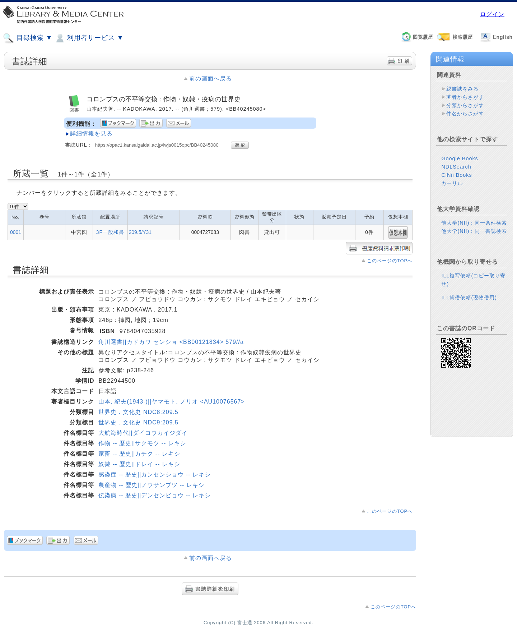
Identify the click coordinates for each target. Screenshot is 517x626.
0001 (15, 232)
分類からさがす (465, 105)
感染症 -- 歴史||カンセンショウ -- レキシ (154, 474)
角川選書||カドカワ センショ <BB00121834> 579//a (170, 342)
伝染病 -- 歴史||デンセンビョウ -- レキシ (154, 495)
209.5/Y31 (140, 232)
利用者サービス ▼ (89, 38)
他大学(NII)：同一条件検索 (474, 223)
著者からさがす (465, 97)
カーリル (452, 183)
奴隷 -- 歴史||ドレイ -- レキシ (139, 464)
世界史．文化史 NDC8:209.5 (138, 412)
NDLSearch (456, 167)
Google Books (459, 158)
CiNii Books (456, 175)
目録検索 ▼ (27, 38)
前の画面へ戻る (210, 78)
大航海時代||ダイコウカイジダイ (142, 433)
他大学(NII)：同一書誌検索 (474, 231)
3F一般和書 (110, 232)
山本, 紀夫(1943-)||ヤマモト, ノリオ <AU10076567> (171, 402)
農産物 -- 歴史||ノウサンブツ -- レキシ (151, 485)
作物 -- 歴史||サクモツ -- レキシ (142, 443)
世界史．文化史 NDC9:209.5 (138, 422)
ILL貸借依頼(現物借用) (469, 297)
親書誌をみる (462, 89)
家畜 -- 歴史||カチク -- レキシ (139, 454)
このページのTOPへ (390, 260)
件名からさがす (465, 113)
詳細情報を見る (91, 133)
